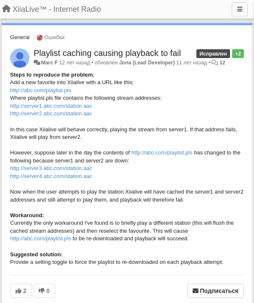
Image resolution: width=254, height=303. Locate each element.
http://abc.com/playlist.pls (40, 90)
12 (222, 63)
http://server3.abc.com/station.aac (51, 168)
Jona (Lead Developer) (147, 63)
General (19, 37)
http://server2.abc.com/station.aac (51, 113)
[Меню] (240, 9)
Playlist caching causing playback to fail (107, 53)
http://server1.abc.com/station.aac (51, 106)
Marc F (49, 63)
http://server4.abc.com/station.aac (51, 176)
